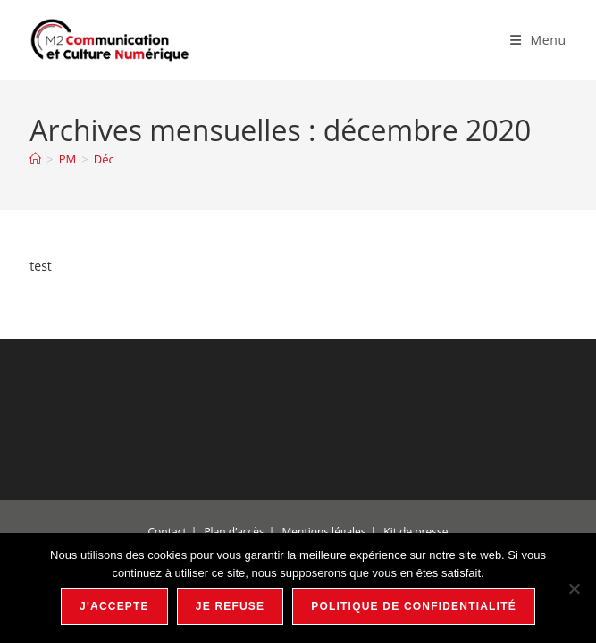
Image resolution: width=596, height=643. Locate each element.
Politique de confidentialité (413, 606)
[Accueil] (35, 159)
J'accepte (114, 606)
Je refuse (230, 606)
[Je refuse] (574, 588)
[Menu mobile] (538, 39)
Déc (104, 159)
